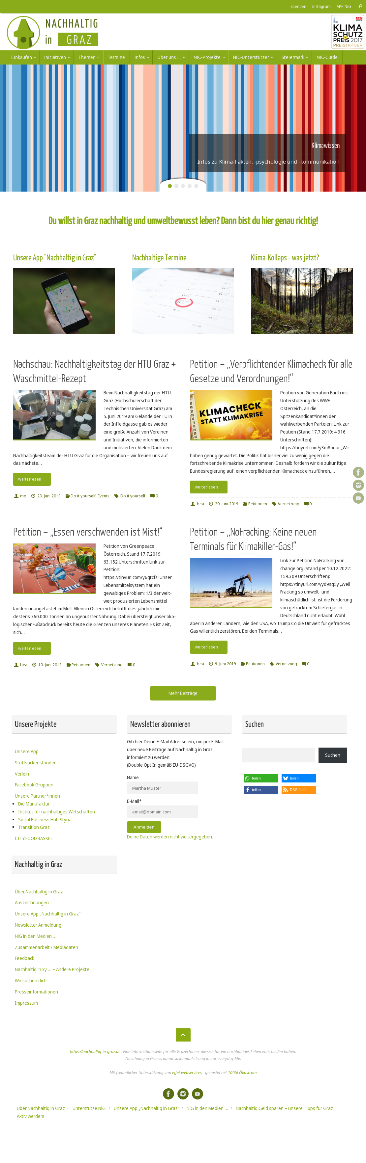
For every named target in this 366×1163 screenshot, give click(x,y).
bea (200, 504)
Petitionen (257, 504)
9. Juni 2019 (225, 664)
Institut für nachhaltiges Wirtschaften (56, 811)
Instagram (321, 6)
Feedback (24, 958)
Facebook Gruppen (34, 784)
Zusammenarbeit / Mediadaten (46, 947)
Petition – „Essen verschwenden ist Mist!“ (88, 532)
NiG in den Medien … (35, 936)
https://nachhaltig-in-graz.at (95, 1051)
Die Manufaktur (34, 804)
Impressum (26, 1003)
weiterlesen (33, 479)
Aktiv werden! (30, 1116)
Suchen (332, 755)
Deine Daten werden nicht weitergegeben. (170, 836)
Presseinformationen (36, 992)
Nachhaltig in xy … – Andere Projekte (52, 969)
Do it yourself (83, 496)
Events (103, 496)
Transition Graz (34, 827)
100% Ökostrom (242, 1072)
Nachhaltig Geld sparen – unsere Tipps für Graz (284, 1108)
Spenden (298, 6)
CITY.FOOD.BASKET (34, 838)
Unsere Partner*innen (37, 796)
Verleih (22, 774)
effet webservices (187, 1072)
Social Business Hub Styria (45, 819)
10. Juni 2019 (50, 665)
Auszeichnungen (32, 902)
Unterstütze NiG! (90, 1108)
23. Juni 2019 (49, 496)
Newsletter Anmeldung (38, 925)
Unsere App (27, 751)
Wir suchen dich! (31, 980)
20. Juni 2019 (226, 504)
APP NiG (344, 6)
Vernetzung (288, 504)
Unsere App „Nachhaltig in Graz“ (47, 914)
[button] (261, 778)
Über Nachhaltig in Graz (39, 891)
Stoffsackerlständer (35, 762)
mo (23, 496)
